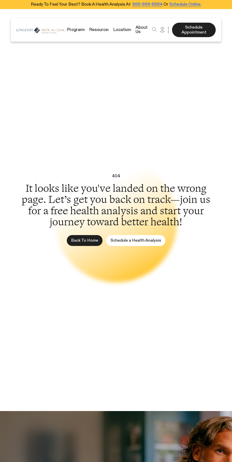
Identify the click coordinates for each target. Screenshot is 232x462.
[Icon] (41, 30)
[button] (154, 29)
